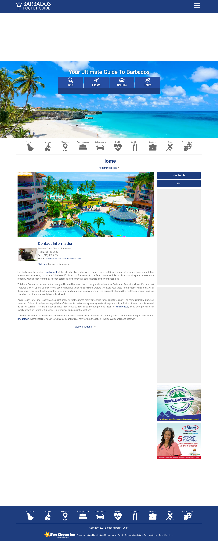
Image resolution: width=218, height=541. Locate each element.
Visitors (48, 142)
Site (70, 82)
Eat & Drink (135, 142)
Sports (170, 142)
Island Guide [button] (179, 175)
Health (117, 142)
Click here (43, 264)
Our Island (30, 142)
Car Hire (122, 82)
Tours (147, 82)
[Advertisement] (109, 36)
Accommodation (83, 142)
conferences (122, 306)
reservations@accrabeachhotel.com (63, 258)
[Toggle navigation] (197, 5)
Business (152, 142)
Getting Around (100, 142)
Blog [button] (179, 183)
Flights (96, 82)
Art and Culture (187, 142)
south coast (51, 272)
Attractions (65, 142)
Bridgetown (23, 319)
